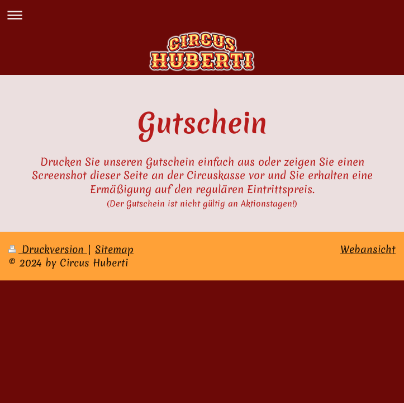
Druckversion (47, 249)
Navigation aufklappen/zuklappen (202, 15)
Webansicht (368, 249)
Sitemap (114, 249)
